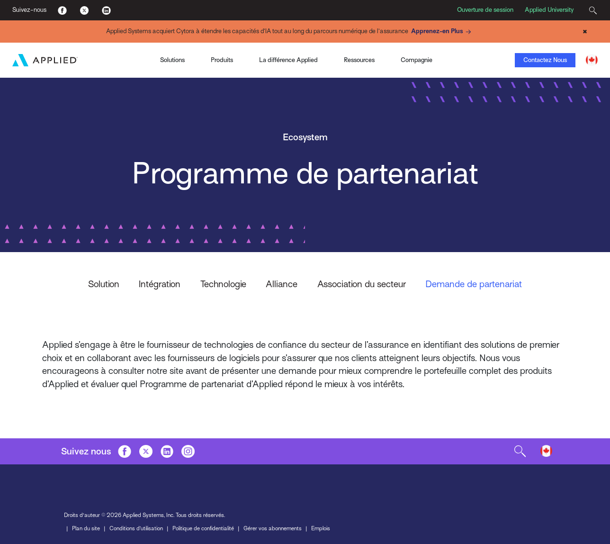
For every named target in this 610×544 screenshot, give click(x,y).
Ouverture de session (485, 9)
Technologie (223, 284)
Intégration (159, 284)
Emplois (320, 527)
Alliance (281, 284)
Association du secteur (361, 284)
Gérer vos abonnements (272, 527)
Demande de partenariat (473, 284)
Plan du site (86, 527)
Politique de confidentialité (203, 527)
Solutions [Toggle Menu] (172, 59)
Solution (103, 284)
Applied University (549, 9)
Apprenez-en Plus (442, 32)
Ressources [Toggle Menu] (359, 59)
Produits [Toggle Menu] (222, 59)
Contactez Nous (545, 59)
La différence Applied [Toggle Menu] (288, 59)
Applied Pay (87, 49)
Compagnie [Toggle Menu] (416, 59)
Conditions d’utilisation (136, 527)
